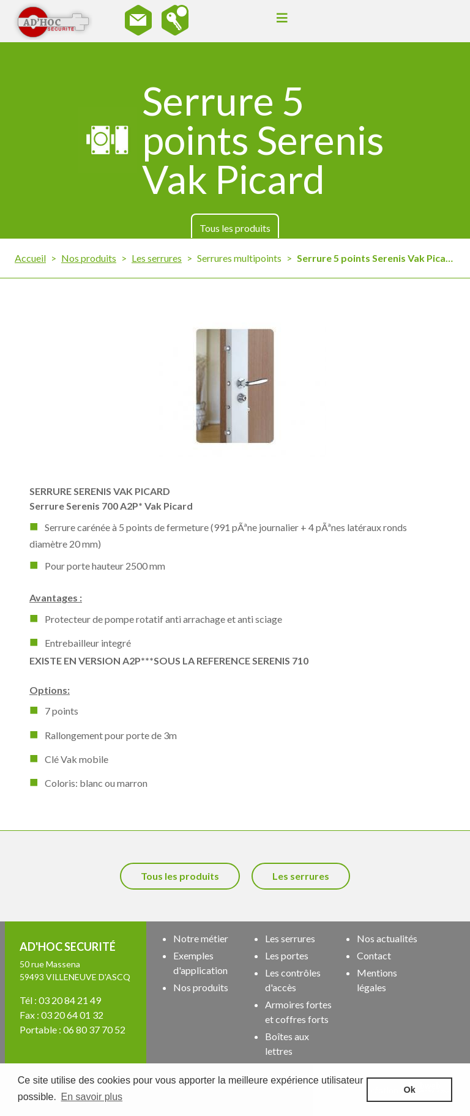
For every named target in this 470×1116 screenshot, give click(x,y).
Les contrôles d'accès (293, 980)
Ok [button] (410, 1090)
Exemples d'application (200, 963)
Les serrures (157, 258)
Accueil (30, 258)
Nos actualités (387, 938)
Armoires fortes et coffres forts (298, 1012)
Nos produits (88, 258)
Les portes (286, 955)
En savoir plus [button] (92, 1097)
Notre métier (200, 938)
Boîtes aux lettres (287, 1043)
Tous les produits (235, 228)
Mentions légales (377, 980)
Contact (374, 955)
